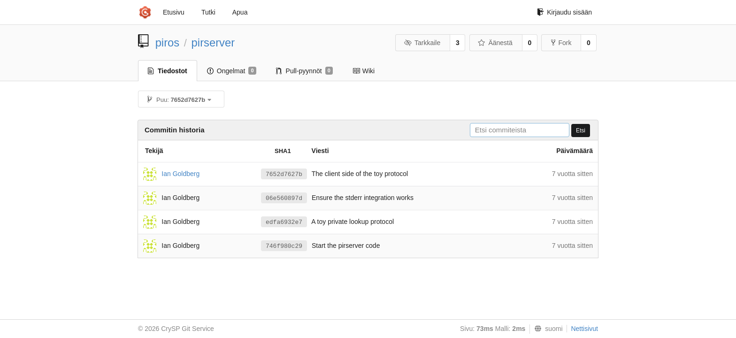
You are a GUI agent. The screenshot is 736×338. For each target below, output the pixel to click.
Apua (240, 12)
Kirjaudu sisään (564, 12)
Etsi (580, 130)
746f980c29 (284, 246)
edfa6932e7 (284, 222)
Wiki (364, 71)
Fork (561, 42)
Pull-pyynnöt (304, 71)
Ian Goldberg (180, 173)
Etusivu (173, 12)
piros (167, 42)
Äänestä (495, 42)
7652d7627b (284, 174)
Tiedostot (167, 71)
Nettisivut (584, 328)
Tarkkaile (422, 42)
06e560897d (284, 198)
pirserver (213, 42)
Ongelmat (231, 71)
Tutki (208, 12)
